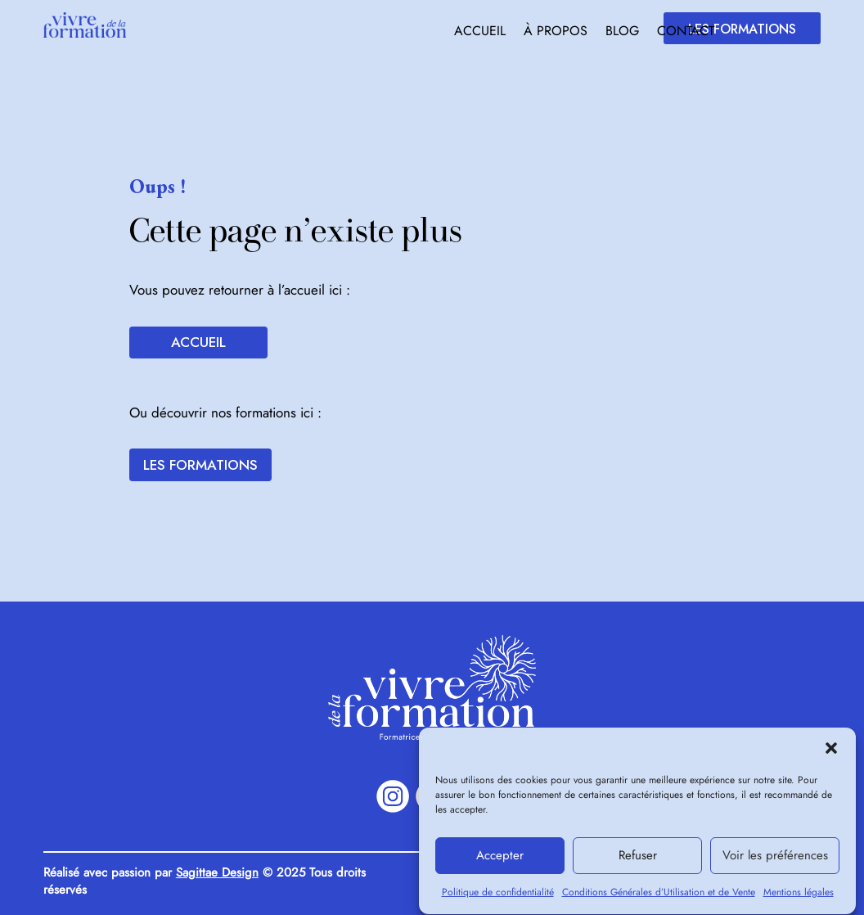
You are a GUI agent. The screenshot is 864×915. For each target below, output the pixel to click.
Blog (622, 32)
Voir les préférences (775, 863)
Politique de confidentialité (498, 899)
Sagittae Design (217, 872)
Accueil (480, 32)
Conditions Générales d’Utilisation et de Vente (658, 899)
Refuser (638, 863)
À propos (555, 32)
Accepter (500, 863)
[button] (831, 755)
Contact (685, 32)
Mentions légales (798, 899)
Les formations (742, 29)
